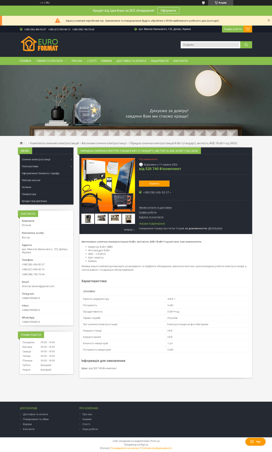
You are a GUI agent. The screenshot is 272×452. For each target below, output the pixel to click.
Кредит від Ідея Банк (34, 201)
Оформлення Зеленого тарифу (40, 173)
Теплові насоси (31, 180)
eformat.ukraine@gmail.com (38, 286)
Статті (91, 60)
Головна (25, 60)
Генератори (29, 194)
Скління (26, 187)
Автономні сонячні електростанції (104, 143)
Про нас (77, 60)
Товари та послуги (49, 60)
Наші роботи (160, 60)
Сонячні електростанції (36, 159)
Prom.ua (155, 441)
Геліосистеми (30, 166)
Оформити (168, 10)
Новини (106, 60)
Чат (255, 441)
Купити (154, 183)
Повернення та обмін (36, 419)
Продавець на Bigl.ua (136, 444)
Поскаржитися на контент (125, 448)
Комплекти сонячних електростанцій (54, 143)
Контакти (180, 60)
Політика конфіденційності (157, 448)
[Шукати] (246, 44)
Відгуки (27, 424)
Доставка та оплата (131, 60)
